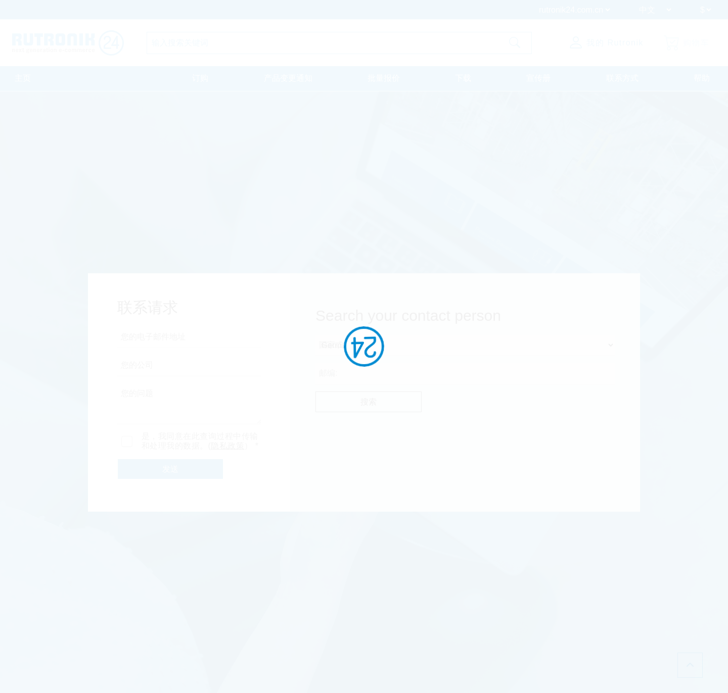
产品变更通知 (288, 78)
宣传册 (538, 78)
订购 (200, 78)
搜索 (368, 402)
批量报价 (384, 78)
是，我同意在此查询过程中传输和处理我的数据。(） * (200, 441)
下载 (463, 78)
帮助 (702, 78)
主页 (23, 78)
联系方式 (622, 78)
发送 (170, 469)
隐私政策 (227, 445)
